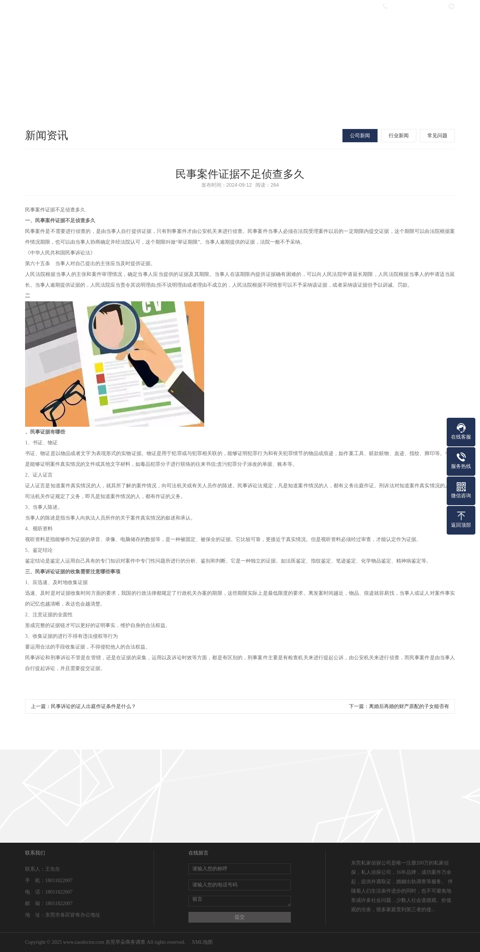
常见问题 (437, 135)
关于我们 (192, 26)
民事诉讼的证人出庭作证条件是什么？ (93, 706)
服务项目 (239, 26)
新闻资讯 (287, 26)
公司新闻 (360, 135)
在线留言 (382, 26)
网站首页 (144, 26)
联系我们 (430, 26)
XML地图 (202, 942)
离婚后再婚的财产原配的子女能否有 (409, 706)
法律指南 (335, 26)
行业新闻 (399, 135)
